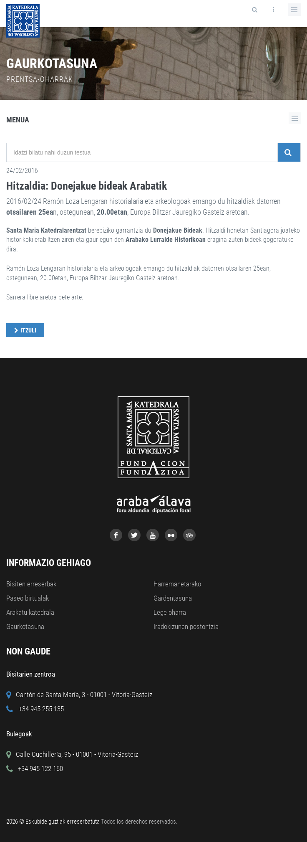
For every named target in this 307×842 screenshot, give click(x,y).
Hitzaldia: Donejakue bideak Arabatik (86, 186)
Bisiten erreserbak (31, 584)
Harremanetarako (177, 584)
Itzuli (28, 330)
